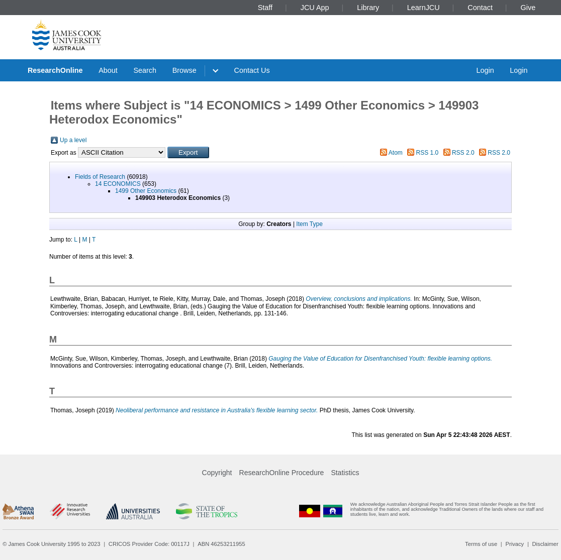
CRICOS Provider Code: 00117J (149, 544)
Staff (265, 8)
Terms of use (481, 544)
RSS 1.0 (427, 152)
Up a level (73, 140)
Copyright (217, 473)
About (108, 70)
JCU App (315, 8)
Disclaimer (545, 544)
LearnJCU (423, 8)
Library (368, 8)
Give (528, 8)
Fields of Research (100, 176)
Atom (396, 152)
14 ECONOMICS (118, 183)
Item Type (309, 224)
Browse (184, 70)
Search (144, 70)
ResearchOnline (55, 70)
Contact (480, 8)
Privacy (514, 544)
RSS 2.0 (463, 152)
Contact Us (252, 70)
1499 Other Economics (145, 190)
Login (485, 70)
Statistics (345, 473)
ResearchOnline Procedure (281, 473)
